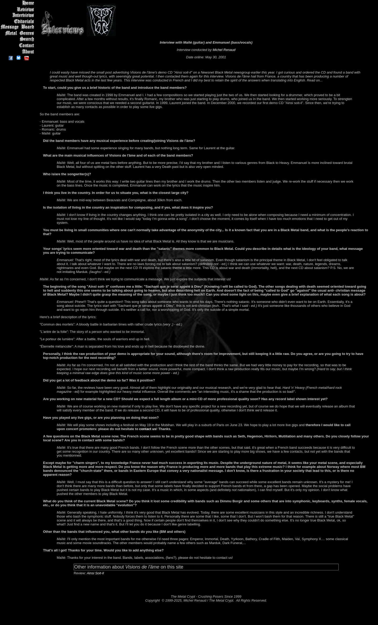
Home (18, 3)
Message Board (18, 27)
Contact (18, 45)
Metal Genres (18, 33)
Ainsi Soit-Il (95, 573)
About (18, 51)
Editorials (18, 21)
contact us (147, 429)
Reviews (18, 9)
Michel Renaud (224, 50)
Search (18, 39)
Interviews (18, 15)
